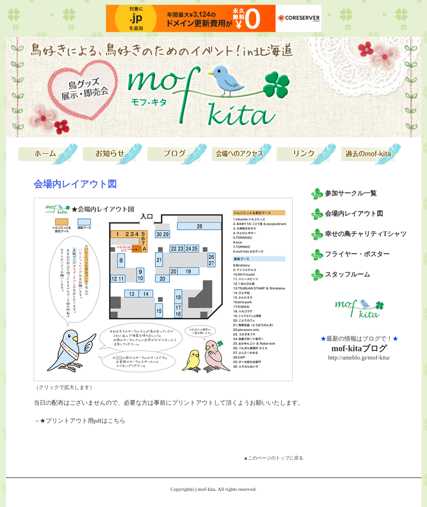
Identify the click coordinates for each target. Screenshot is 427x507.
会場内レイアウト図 (354, 213)
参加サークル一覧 (351, 193)
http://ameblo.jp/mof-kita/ (359, 357)
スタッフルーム (347, 274)
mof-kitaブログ (359, 348)
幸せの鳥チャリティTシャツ (366, 233)
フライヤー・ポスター (357, 254)
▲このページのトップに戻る (274, 457)
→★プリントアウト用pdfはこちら (80, 420)
